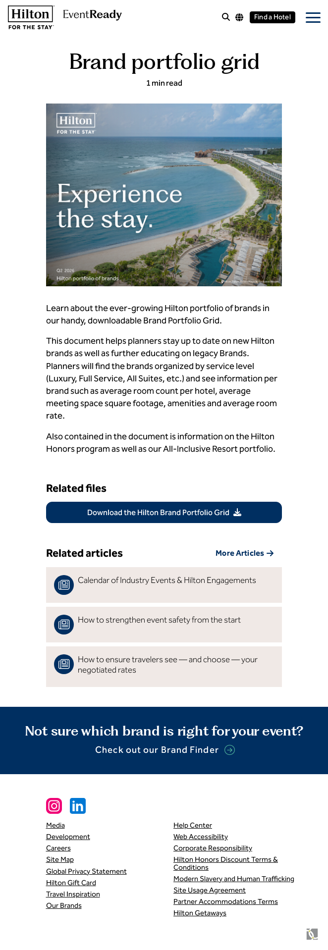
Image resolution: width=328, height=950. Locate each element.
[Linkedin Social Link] (78, 806)
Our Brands (64, 905)
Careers (58, 848)
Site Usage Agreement (209, 890)
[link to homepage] (63, 17)
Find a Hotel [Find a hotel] (272, 17)
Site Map (60, 859)
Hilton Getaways (199, 912)
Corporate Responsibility (212, 848)
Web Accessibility (200, 836)
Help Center (192, 825)
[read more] (164, 585)
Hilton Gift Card (71, 882)
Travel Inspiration (73, 894)
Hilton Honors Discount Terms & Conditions (225, 863)
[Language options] (239, 17)
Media (55, 825)
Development (68, 836)
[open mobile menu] (313, 17)
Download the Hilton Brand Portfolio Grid (158, 512)
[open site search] (226, 17)
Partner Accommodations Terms (225, 901)
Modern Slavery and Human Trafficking (233, 878)
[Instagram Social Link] (54, 806)
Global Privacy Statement (86, 871)
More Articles (240, 553)
